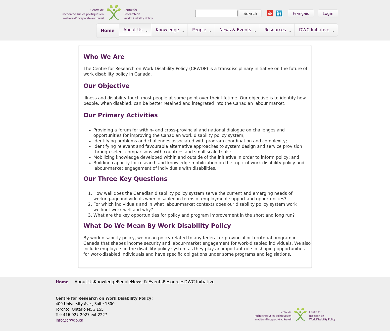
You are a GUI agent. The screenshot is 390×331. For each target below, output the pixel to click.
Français (301, 13)
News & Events (235, 31)
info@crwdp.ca (69, 320)
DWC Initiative (315, 31)
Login (328, 13)
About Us (133, 31)
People (200, 31)
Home (107, 30)
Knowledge (167, 31)
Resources (275, 31)
